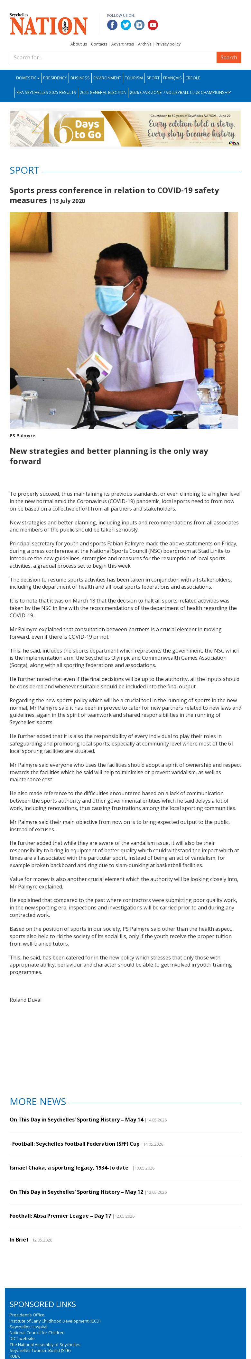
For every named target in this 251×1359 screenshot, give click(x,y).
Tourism (134, 78)
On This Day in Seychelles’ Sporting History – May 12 (76, 1191)
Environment (107, 78)
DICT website (22, 1338)
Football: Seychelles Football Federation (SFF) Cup (75, 1143)
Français (172, 78)
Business (80, 78)
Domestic (28, 78)
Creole (192, 78)
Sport (153, 78)
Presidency (55, 78)
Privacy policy (168, 44)
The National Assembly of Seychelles (45, 1344)
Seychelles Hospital (28, 1327)
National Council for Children (37, 1332)
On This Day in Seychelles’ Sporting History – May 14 (76, 1119)
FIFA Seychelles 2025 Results (46, 92)
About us (78, 44)
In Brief (19, 1239)
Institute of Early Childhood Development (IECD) (55, 1321)
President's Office (27, 1315)
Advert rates (122, 44)
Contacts (99, 44)
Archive (145, 44)
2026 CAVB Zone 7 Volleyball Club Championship (180, 92)
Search (229, 57)
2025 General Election (103, 92)
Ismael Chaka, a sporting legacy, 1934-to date (70, 1167)
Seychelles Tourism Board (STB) (40, 1350)
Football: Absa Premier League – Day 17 (60, 1215)
